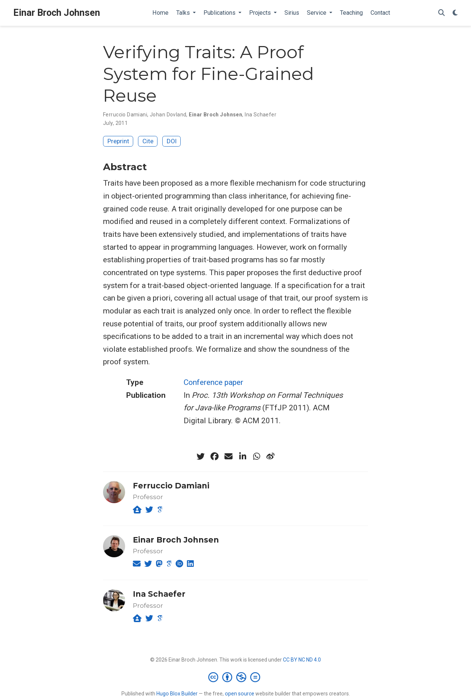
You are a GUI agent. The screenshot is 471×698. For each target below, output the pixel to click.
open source (239, 694)
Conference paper (213, 382)
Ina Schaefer (260, 114)
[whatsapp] (256, 456)
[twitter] (200, 456)
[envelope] (228, 456)
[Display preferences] (455, 13)
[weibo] (270, 456)
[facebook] (214, 456)
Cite (147, 141)
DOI (172, 141)
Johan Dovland (168, 114)
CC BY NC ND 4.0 (302, 660)
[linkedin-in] (242, 456)
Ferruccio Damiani (125, 114)
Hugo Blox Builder (177, 694)
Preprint (118, 141)
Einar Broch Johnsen (56, 12)
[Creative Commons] (235, 677)
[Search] (441, 13)
